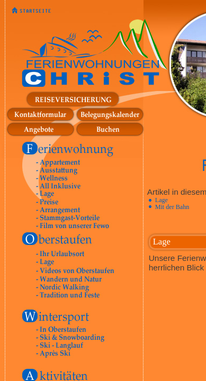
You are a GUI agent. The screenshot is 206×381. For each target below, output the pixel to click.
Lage (161, 200)
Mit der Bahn (172, 207)
